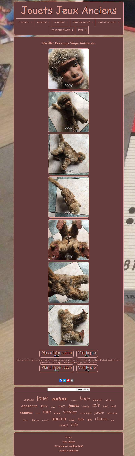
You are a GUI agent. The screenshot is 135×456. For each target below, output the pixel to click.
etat (105, 406)
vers (37, 413)
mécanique (112, 413)
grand (71, 420)
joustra (99, 412)
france (85, 406)
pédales (29, 399)
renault (64, 425)
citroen (101, 418)
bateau (25, 420)
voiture (59, 398)
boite (85, 398)
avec (62, 406)
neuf (113, 406)
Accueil (68, 437)
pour (112, 420)
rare (47, 411)
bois (81, 419)
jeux (44, 406)
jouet (42, 398)
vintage (70, 411)
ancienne (29, 406)
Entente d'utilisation (68, 451)
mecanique (85, 413)
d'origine (35, 420)
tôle (74, 424)
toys (89, 419)
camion (26, 412)
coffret (52, 407)
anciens (97, 400)
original (73, 400)
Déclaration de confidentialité (68, 446)
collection (109, 400)
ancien (59, 418)
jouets (74, 405)
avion (57, 413)
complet (45, 420)
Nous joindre (68, 441)
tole (96, 405)
